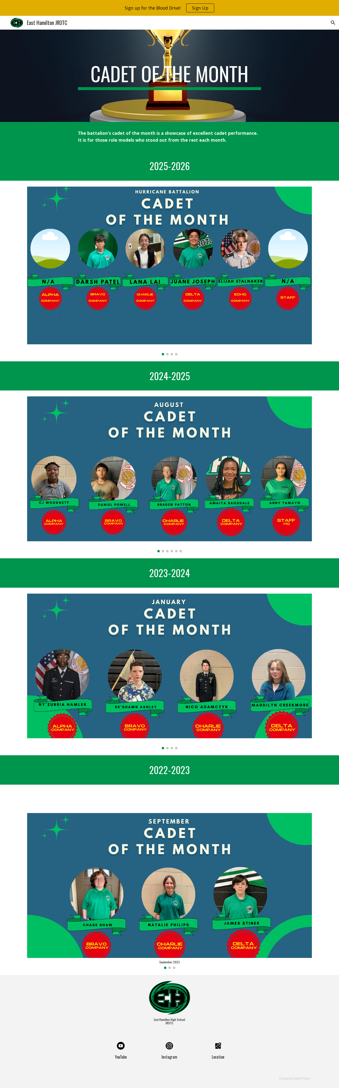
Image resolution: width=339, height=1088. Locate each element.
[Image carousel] (169, 271)
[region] (169, 8)
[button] (333, 23)
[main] (169, 75)
